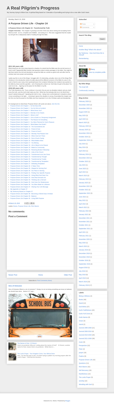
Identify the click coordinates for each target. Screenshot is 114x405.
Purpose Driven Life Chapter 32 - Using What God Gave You (29, 175)
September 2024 (84, 140)
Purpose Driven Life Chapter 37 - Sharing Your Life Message (29, 187)
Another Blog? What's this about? (90, 49)
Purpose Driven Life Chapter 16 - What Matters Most (26, 140)
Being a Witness (84, 296)
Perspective (83, 345)
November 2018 (84, 257)
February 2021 (84, 236)
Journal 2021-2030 (85, 338)
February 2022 (84, 211)
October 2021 (83, 225)
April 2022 (82, 204)
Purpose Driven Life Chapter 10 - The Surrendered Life (27, 126)
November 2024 (84, 133)
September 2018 (84, 264)
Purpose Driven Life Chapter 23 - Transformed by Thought (28, 157)
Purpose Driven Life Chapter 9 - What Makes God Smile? (28, 124)
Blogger (67, 401)
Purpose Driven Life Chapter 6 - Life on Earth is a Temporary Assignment (33, 117)
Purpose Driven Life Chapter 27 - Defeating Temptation (27, 163)
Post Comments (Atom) (44, 280)
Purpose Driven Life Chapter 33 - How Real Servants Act (28, 177)
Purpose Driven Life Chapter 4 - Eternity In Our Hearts (27, 113)
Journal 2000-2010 (85, 331)
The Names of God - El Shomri (27, 343)
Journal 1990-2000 (85, 328)
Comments (84, 27)
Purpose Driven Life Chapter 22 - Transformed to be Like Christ (30, 154)
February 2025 (84, 126)
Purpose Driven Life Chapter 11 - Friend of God (25, 129)
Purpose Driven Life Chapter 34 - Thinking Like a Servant (28, 180)
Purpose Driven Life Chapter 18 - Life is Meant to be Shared (29, 145)
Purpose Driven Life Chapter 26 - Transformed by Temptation (29, 161)
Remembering (83, 58)
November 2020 (84, 239)
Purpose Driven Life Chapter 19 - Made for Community (27, 147)
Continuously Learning (86, 90)
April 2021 (82, 232)
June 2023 (82, 168)
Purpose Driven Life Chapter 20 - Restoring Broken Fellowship (29, 150)
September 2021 (84, 228)
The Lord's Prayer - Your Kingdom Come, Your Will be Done (36, 353)
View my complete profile (97, 72)
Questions (82, 363)
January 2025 (83, 129)
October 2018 (83, 260)
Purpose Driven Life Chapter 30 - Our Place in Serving (27, 170)
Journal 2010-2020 (85, 335)
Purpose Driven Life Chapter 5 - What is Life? (24, 115)
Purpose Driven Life (24, 206)
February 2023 (84, 179)
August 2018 (83, 267)
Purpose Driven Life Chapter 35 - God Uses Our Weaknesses (29, 182)
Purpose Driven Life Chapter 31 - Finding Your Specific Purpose (30, 173)
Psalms (81, 356)
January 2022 (83, 214)
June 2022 (82, 197)
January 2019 (83, 250)
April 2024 (82, 151)
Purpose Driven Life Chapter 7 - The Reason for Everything (28, 120)
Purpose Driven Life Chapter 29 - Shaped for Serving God (28, 168)
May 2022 (82, 200)
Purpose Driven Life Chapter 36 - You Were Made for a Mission (30, 184)
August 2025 (83, 112)
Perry (93, 69)
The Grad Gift (83, 87)
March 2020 (83, 246)
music (81, 342)
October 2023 (83, 161)
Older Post (68, 275)
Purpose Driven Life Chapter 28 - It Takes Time (25, 166)
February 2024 (84, 154)
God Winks (82, 307)
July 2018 (82, 271)
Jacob (81, 324)
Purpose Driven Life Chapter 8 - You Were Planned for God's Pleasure (32, 122)
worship (81, 381)
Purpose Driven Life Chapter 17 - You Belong (24, 143)
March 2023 (83, 175)
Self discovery (83, 370)
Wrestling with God (85, 384)
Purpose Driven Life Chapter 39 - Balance (23, 196)
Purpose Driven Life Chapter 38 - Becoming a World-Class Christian (31, 194)
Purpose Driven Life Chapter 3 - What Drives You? (26, 110)
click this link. (56, 104)
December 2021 (84, 218)
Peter (80, 349)
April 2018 (82, 278)
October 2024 (83, 137)
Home (40, 275)
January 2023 (83, 183)
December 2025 (84, 105)
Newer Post (12, 275)
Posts (83, 24)
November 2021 (84, 221)
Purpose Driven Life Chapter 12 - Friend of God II (25, 131)
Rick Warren (35, 206)
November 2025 (84, 108)
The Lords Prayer (85, 377)
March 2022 (83, 207)
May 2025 (82, 115)
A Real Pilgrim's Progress (33, 8)
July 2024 (82, 144)
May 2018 (82, 274)
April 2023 (82, 172)
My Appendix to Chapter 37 (18, 189)
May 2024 (82, 147)
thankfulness (83, 374)
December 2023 (84, 158)
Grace (81, 321)
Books (15, 206)
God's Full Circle (84, 314)
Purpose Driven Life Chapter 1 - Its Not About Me (25, 106)
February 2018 (84, 285)
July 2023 (82, 165)
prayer (81, 352)
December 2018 (84, 253)
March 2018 (83, 282)
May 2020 (82, 243)
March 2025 (83, 122)
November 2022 (84, 186)
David (81, 303)
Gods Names (83, 317)
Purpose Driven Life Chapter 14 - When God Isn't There (27, 136)
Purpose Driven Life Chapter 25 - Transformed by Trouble (28, 159)
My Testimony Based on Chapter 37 (21, 191)
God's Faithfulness (85, 310)
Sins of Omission (15, 286)
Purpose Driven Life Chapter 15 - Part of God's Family (27, 138)
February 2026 (84, 101)
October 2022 (83, 190)
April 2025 (82, 119)
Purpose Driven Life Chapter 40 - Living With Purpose (27, 198)
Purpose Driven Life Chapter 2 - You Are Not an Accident (28, 108)
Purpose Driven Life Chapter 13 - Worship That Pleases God (29, 133)
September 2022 (84, 193)
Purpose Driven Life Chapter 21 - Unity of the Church (26, 152)
